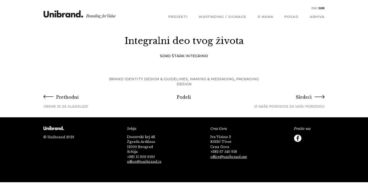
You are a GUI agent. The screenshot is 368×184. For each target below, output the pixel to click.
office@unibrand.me (228, 157)
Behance (308, 148)
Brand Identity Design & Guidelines (148, 79)
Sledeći (278, 102)
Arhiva (317, 17)
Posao (291, 17)
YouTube (318, 138)
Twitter (308, 138)
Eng (315, 8)
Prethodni (90, 102)
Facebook (298, 138)
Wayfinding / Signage (222, 17)
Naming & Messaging (212, 79)
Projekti (178, 17)
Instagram (298, 148)
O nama (265, 17)
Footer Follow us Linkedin (318, 148)
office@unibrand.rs (144, 161)
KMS (79, 16)
